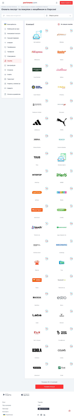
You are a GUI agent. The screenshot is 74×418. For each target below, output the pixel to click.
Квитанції (5, 408)
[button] (58, 16)
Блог (3, 402)
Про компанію (6, 405)
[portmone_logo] (30, 3)
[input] (22, 16)
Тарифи (40, 402)
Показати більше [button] (49, 386)
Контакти (5, 411)
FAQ (39, 405)
